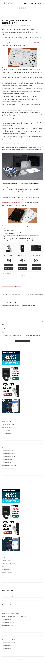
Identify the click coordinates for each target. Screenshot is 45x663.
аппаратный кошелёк (27, 273)
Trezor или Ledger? (6, 433)
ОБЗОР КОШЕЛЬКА (9, 265)
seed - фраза (18, 273)
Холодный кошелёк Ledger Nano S (9, 468)
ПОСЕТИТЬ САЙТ (8, 268)
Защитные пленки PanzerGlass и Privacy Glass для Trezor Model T (35, 295)
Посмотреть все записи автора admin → (11, 286)
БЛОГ (3, 439)
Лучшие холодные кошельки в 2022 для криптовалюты (14, 444)
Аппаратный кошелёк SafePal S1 (9, 436)
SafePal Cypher (11, 273)
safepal (6, 273)
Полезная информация (23, 18)
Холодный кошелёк (6, 447)
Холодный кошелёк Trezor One (9, 474)
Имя (3, 324)
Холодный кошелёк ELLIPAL (8, 462)
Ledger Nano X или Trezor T (8, 427)
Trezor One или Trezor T (7, 430)
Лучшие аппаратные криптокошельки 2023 (11, 441)
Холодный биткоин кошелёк (22, 3)
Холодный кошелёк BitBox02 (8, 450)
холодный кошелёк (18, 188)
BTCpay (3, 557)
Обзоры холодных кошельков (8, 578)
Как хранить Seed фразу (11, 18)
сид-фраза (34, 273)
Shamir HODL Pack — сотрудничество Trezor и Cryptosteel (11, 295)
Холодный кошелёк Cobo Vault (9, 453)
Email (3, 328)
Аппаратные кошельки (7, 560)
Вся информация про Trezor (8, 569)
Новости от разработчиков (8, 575)
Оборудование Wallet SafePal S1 (10, 202)
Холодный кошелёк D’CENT (8, 459)
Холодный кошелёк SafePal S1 (8, 471)
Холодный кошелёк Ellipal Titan (9, 465)
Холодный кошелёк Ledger (8, 583)
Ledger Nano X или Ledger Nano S (9, 424)
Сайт (3, 332)
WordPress (21, 660)
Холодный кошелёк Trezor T (8, 476)
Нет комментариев (25, 25)
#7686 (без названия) (6, 421)
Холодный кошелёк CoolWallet (9, 456)
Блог (3, 18)
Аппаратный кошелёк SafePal (8, 563)
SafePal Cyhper (16, 149)
